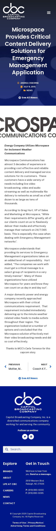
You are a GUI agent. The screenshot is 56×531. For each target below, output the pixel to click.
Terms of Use (19, 523)
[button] (49, 12)
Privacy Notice (35, 523)
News (30, 90)
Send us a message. (40, 474)
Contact (9, 503)
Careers (8, 490)
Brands (8, 471)
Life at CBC (10, 484)
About (7, 477)
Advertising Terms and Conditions (28, 526)
